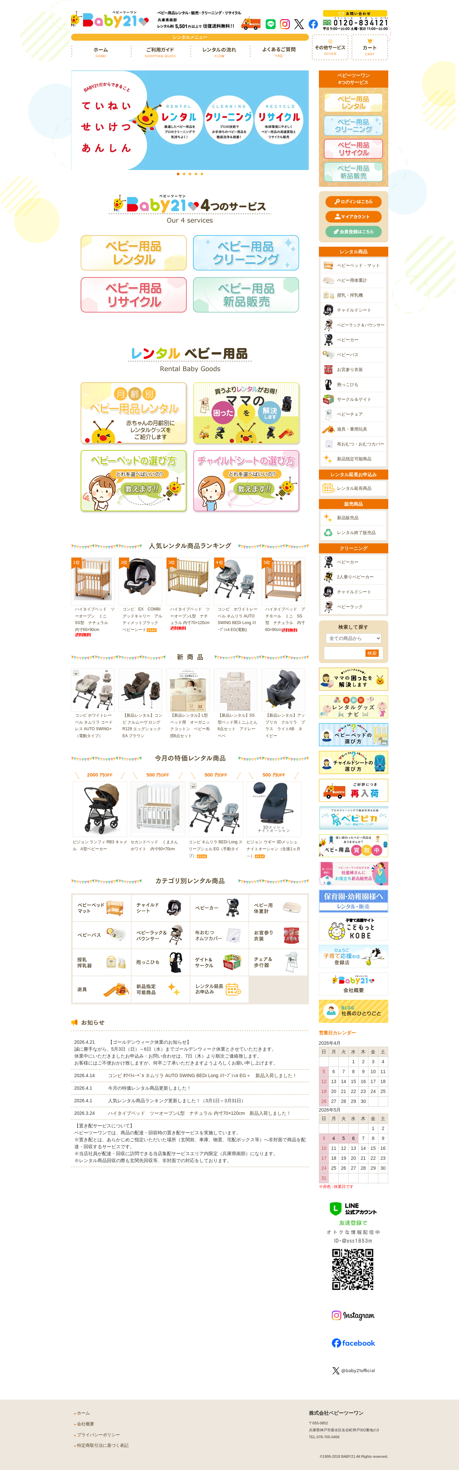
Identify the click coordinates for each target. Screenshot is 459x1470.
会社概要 (85, 1424)
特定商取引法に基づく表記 (103, 1445)
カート (369, 47)
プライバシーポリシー (98, 1435)
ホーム (101, 52)
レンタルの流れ (219, 52)
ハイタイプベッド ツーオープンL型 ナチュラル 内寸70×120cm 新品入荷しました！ (199, 1113)
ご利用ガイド (160, 52)
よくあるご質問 (279, 52)
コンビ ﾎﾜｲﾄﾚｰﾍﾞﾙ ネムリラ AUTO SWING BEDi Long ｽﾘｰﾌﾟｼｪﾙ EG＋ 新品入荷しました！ (202, 1076)
